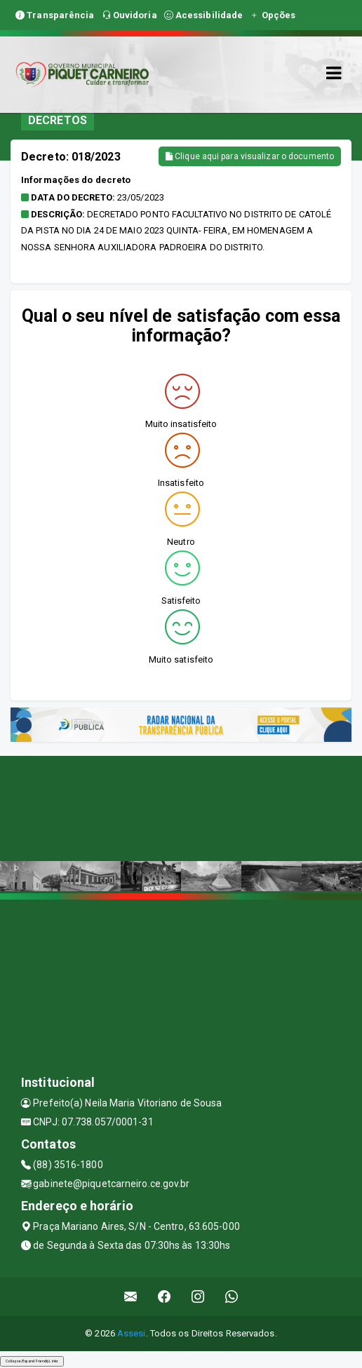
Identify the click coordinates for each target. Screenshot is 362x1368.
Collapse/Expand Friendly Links (32, 1361)
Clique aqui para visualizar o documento (250, 156)
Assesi (131, 1333)
